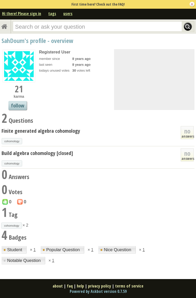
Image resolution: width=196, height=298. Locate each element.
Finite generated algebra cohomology (41, 130)
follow (17, 105)
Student (13, 249)
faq (70, 286)
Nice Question (116, 249)
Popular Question (61, 249)
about (58, 286)
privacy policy (99, 286)
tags (52, 13)
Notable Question (22, 260)
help (80, 286)
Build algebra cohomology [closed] (37, 153)
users (67, 13)
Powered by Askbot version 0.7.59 (98, 291)
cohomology (11, 141)
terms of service (129, 286)
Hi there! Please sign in (21, 13)
